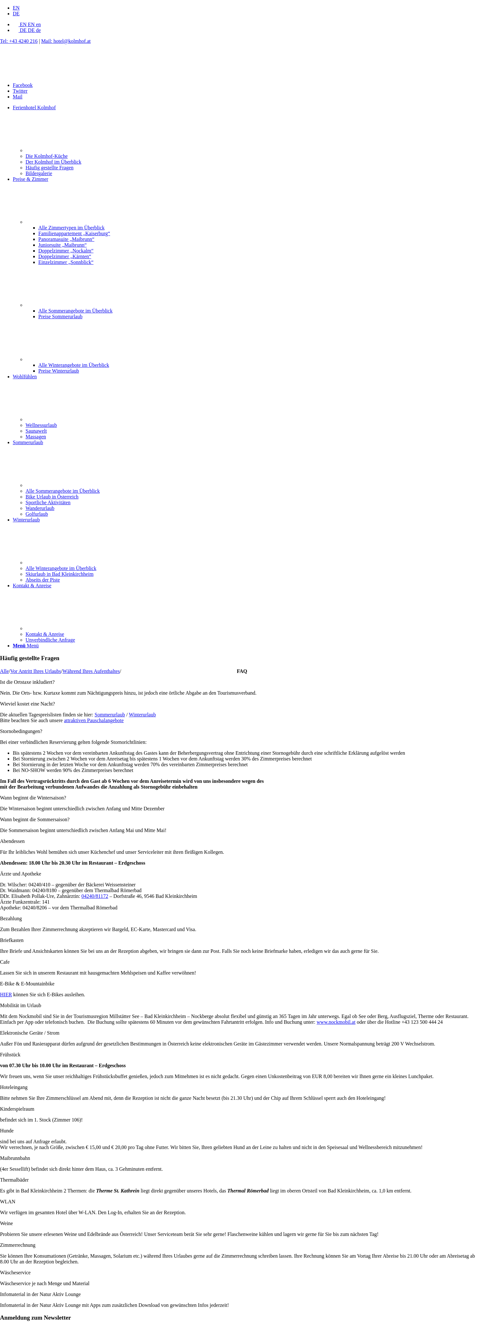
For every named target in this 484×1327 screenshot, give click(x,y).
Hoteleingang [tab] (13, 1087)
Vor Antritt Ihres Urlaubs (35, 671)
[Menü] (26, 645)
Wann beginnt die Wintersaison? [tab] (33, 797)
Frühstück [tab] (10, 1054)
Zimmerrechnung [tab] (17, 1245)
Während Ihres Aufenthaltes (91, 671)
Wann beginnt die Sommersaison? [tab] (35, 819)
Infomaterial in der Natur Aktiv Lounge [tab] (40, 1294)
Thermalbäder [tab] (14, 1180)
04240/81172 (94, 896)
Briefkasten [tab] (12, 940)
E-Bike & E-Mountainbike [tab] (27, 983)
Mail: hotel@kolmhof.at (66, 41)
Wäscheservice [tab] (15, 1272)
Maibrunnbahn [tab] (15, 1158)
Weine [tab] (6, 1223)
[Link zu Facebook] (23, 85)
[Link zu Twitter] (20, 91)
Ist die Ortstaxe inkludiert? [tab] (27, 682)
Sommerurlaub (110, 714)
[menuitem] (248, 8)
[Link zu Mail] (17, 96)
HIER (6, 994)
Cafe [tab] (5, 962)
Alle (4, 671)
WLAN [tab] (7, 1201)
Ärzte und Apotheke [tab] (20, 873)
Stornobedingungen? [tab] (21, 731)
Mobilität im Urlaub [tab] (20, 1005)
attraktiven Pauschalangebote (94, 720)
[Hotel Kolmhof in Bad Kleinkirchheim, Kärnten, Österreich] (48, 74)
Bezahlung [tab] (11, 918)
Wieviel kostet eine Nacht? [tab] (27, 703)
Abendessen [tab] (12, 841)
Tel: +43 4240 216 (19, 41)
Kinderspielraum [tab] (17, 1109)
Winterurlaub (142, 714)
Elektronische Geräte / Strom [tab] (29, 1033)
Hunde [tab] (7, 1130)
